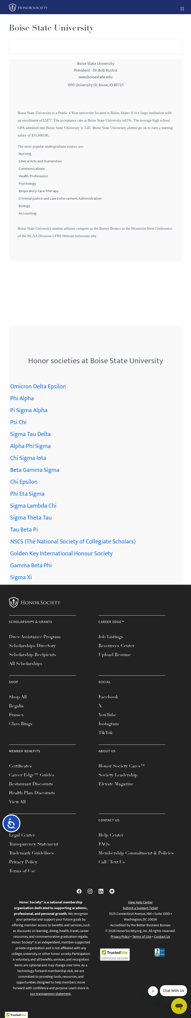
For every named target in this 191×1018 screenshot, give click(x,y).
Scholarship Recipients (32, 654)
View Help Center (140, 902)
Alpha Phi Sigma (30, 446)
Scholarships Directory (32, 645)
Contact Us (162, 936)
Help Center (110, 835)
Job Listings (110, 636)
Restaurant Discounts (31, 784)
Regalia (16, 705)
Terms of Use (22, 871)
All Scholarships (25, 663)
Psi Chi (18, 422)
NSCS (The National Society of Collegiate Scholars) (73, 542)
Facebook (108, 697)
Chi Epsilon (24, 482)
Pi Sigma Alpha (29, 410)
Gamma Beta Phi (31, 566)
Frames (16, 714)
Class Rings (20, 723)
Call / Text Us (111, 862)
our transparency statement (50, 994)
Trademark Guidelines (31, 853)
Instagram (108, 723)
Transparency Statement (33, 844)
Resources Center (116, 645)
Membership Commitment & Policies (136, 853)
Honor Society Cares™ (121, 766)
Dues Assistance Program (35, 636)
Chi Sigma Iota (28, 458)
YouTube (107, 714)
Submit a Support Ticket (140, 908)
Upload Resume (114, 654)
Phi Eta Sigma (27, 494)
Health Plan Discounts (32, 793)
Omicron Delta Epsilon (38, 387)
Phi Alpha (22, 398)
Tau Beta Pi (24, 530)
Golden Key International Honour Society (61, 554)
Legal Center (22, 835)
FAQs (104, 844)
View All (17, 801)
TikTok (105, 732)
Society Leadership (118, 775)
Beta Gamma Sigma (34, 470)
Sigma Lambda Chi (33, 506)
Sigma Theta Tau (31, 518)
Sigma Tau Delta (30, 434)
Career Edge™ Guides (31, 775)
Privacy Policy (23, 862)
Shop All (18, 697)
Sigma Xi (21, 577)
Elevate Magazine (116, 784)
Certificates (20, 766)
